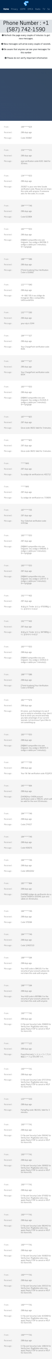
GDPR (22, 9)
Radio (37, 9)
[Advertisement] (26, 95)
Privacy (14, 9)
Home (6, 9)
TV (44, 9)
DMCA (30, 9)
